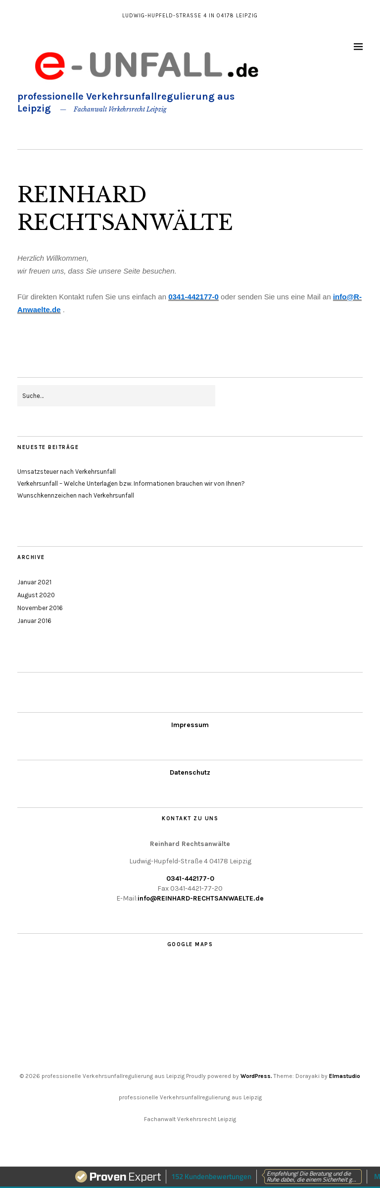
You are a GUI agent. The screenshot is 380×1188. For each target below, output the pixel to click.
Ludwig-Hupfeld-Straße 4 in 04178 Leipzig (190, 15)
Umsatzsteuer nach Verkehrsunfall (66, 471)
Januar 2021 (34, 582)
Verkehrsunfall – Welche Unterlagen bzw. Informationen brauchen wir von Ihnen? (131, 483)
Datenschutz (190, 772)
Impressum (190, 725)
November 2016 (40, 608)
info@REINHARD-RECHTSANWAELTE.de (201, 898)
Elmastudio (344, 1076)
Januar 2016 (34, 620)
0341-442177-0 (190, 878)
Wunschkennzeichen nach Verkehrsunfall (75, 495)
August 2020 (36, 595)
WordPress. (256, 1076)
